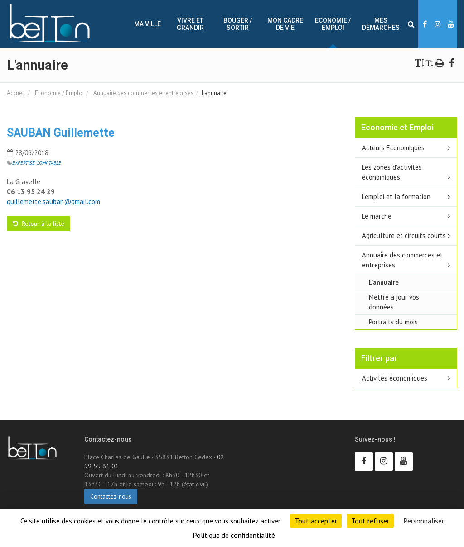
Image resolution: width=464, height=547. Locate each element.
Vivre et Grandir (190, 24)
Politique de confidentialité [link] (234, 535)
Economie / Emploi (333, 24)
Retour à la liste (38, 223)
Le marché (377, 216)
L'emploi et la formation (396, 196)
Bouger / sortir (237, 24)
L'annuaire (384, 282)
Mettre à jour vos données (394, 302)
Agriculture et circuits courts (404, 235)
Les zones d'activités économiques (392, 172)
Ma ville (147, 24)
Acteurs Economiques (393, 147)
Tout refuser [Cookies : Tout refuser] (370, 520)
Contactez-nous (110, 496)
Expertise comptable (36, 163)
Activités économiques (394, 378)
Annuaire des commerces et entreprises (142, 93)
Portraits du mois (393, 322)
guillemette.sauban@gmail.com (53, 201)
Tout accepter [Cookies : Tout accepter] (316, 520)
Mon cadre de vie (285, 24)
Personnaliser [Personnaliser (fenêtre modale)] (423, 520)
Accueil (16, 93)
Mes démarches (381, 24)
